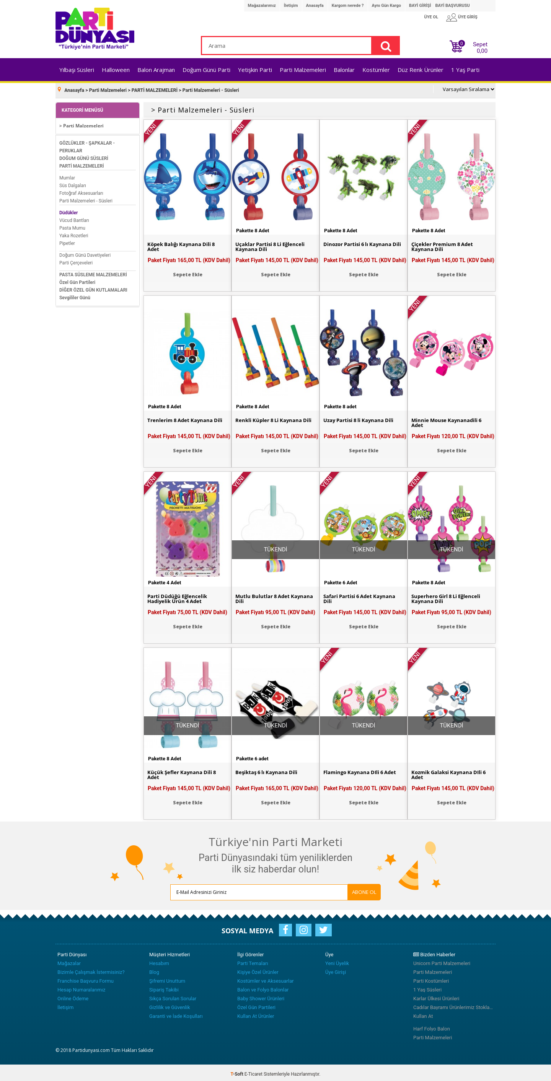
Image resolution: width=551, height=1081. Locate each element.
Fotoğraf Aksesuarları (81, 190)
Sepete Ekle (187, 272)
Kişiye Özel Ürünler (258, 969)
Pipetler (67, 240)
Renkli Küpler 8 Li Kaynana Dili (275, 418)
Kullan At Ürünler (255, 1013)
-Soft (238, 1071)
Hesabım (159, 961)
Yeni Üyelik (337, 961)
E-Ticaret (253, 1071)
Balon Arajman (156, 69)
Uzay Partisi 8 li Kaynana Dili (360, 418)
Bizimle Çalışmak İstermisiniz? (91, 969)
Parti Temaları (252, 961)
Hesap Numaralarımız (81, 987)
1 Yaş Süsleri (427, 987)
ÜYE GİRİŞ (468, 17)
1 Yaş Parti (465, 69)
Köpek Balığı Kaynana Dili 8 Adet (182, 245)
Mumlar (67, 175)
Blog (154, 969)
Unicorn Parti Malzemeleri (441, 960)
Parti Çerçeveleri (76, 260)
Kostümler (376, 69)
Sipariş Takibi (164, 987)
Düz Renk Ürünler (420, 69)
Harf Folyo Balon (431, 1026)
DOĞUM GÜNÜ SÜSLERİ (83, 155)
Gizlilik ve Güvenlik (169, 1005)
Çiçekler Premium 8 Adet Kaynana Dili (444, 245)
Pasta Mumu (72, 225)
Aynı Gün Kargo (386, 5)
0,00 (482, 50)
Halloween (116, 69)
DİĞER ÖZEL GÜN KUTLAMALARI (93, 287)
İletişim (291, 5)
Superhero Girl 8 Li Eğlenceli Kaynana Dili (448, 597)
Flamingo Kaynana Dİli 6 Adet (362, 770)
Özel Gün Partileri (77, 279)
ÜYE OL (431, 17)
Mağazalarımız (262, 5)
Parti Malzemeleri (303, 69)
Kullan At (423, 1013)
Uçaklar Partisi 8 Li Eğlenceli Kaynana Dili (272, 245)
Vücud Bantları (74, 217)
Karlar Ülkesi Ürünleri (436, 995)
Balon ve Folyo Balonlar (263, 987)
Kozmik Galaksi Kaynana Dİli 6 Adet (451, 773)
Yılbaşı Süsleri (76, 69)
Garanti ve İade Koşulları (176, 1013)
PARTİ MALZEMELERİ (81, 163)
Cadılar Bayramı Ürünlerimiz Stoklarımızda (453, 1004)
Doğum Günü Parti (206, 69)
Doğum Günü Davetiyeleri (85, 252)
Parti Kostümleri (431, 978)
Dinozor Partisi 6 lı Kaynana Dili (359, 245)
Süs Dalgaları (72, 183)
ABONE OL (336, 889)
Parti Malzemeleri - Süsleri (85, 198)
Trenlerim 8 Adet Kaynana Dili (186, 418)
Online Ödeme (72, 996)
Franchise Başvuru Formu (85, 978)
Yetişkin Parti (255, 69)
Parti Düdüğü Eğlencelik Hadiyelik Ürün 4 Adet (178, 597)
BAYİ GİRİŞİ (420, 5)
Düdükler (68, 210)
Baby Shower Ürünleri (260, 996)
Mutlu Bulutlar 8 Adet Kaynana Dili (263, 597)
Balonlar (344, 69)
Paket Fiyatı (189, 257)
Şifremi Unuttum (167, 978)
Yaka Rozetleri (73, 233)
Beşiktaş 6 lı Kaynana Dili (268, 770)
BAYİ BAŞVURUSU (452, 5)
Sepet (478, 46)
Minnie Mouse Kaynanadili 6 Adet (448, 421)
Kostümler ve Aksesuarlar (265, 978)
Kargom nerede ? (348, 5)
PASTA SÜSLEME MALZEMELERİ (93, 272)
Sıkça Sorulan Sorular (172, 996)
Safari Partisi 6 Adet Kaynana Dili (361, 597)
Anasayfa (315, 5)
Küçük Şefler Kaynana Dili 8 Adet (183, 773)
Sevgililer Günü (74, 295)
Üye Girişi (335, 969)
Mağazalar (69, 961)
